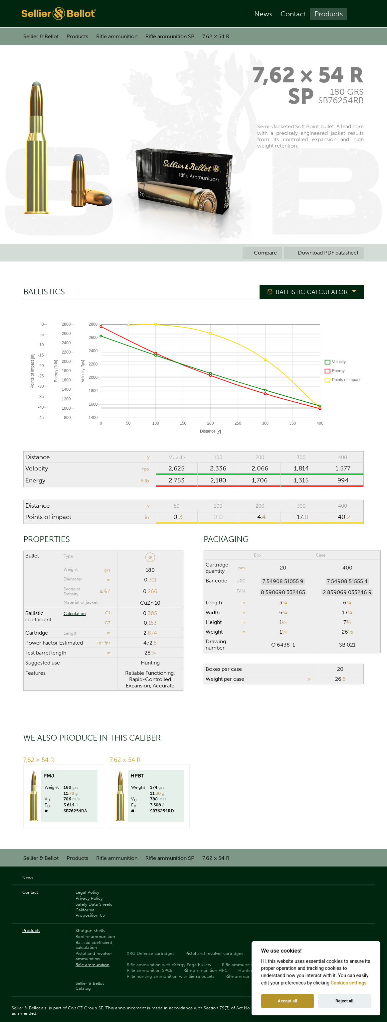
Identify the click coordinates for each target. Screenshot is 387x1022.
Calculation (75, 613)
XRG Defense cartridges (150, 953)
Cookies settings (349, 983)
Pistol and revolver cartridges (214, 953)
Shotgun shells (90, 930)
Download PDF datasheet (323, 253)
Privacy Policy (89, 898)
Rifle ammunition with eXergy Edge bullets (169, 964)
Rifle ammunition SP (169, 36)
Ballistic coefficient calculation (94, 945)
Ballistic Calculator (312, 292)
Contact (293, 14)
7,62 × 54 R (215, 36)
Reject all (344, 1000)
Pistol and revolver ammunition (94, 956)
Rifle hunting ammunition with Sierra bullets (170, 976)
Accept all (287, 1000)
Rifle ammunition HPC (205, 970)
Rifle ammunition (116, 36)
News (263, 14)
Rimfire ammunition (95, 936)
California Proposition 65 (90, 912)
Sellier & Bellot (41, 36)
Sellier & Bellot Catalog (90, 986)
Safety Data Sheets (94, 904)
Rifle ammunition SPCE (149, 970)
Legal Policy (87, 892)
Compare (262, 253)
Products (328, 14)
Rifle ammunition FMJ (247, 976)
